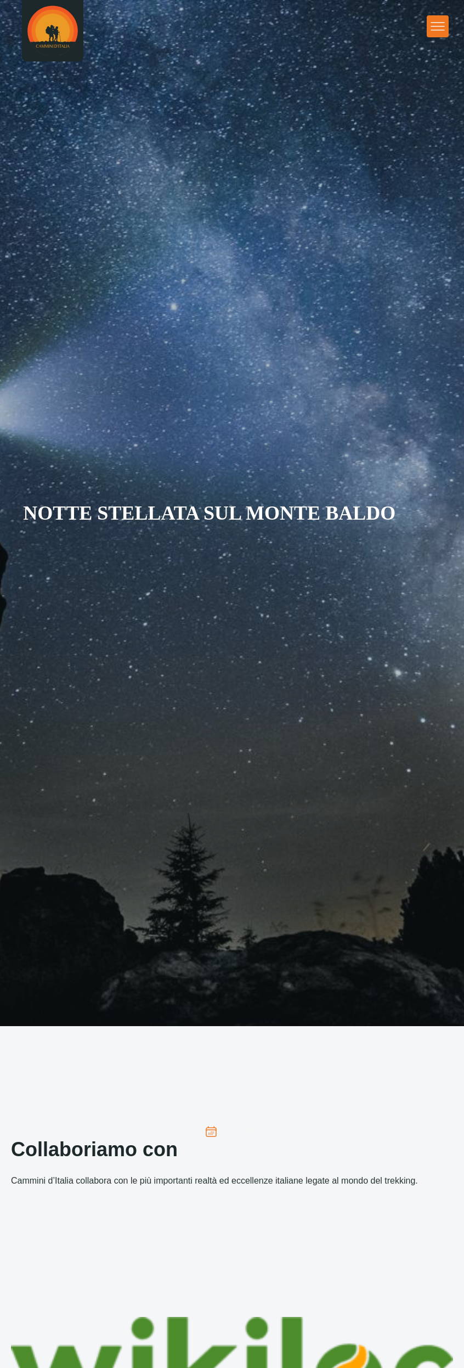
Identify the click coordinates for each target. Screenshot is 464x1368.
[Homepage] (52, 30)
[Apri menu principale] (438, 26)
